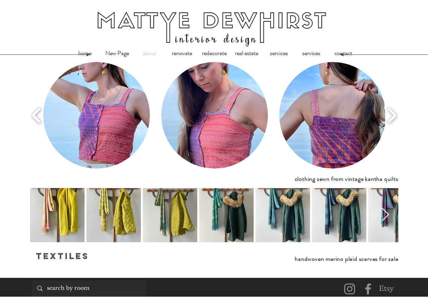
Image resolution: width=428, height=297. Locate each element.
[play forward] (391, 115)
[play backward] (36, 115)
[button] (96, 115)
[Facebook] (368, 289)
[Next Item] (385, 215)
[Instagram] (349, 289)
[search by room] (89, 288)
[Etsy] (386, 289)
